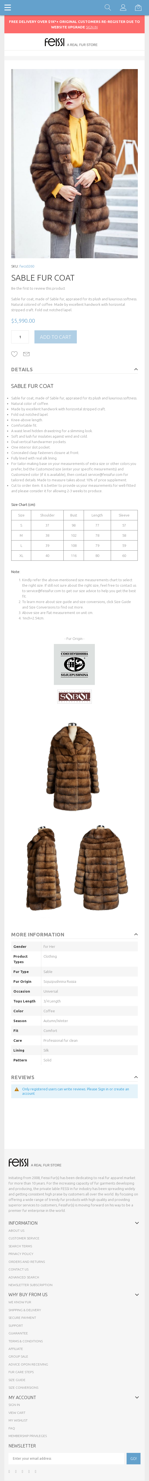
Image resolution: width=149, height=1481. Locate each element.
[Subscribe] (134, 1458)
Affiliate (15, 1349)
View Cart (16, 1412)
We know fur (19, 1302)
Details (22, 369)
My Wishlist (18, 1420)
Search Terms (20, 1246)
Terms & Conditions (25, 1341)
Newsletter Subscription (30, 1285)
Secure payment (22, 1317)
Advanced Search (23, 1277)
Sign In (14, 1404)
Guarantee (18, 1333)
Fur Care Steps (21, 1372)
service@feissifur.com (105, 474)
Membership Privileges (27, 1436)
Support (15, 1325)
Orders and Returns (26, 1261)
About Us (16, 1230)
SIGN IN (92, 27)
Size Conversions (42, 607)
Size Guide (122, 602)
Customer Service (23, 1238)
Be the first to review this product (38, 288)
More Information (38, 934)
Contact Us (18, 1269)
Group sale (18, 1356)
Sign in (103, 1089)
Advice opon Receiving (28, 1364)
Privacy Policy (20, 1254)
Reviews (22, 1077)
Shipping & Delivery (24, 1310)
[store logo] (74, 42)
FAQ (11, 1428)
